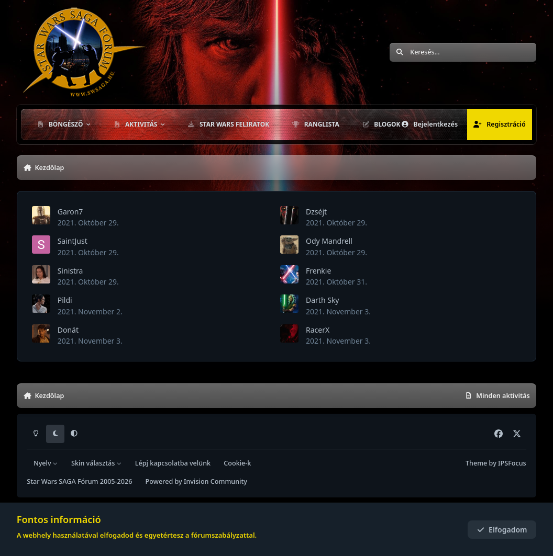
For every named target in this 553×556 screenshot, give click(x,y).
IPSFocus (512, 463)
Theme (476, 463)
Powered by (196, 481)
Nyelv (46, 463)
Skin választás (96, 463)
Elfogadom (502, 530)
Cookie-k (237, 463)
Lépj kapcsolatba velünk (173, 463)
